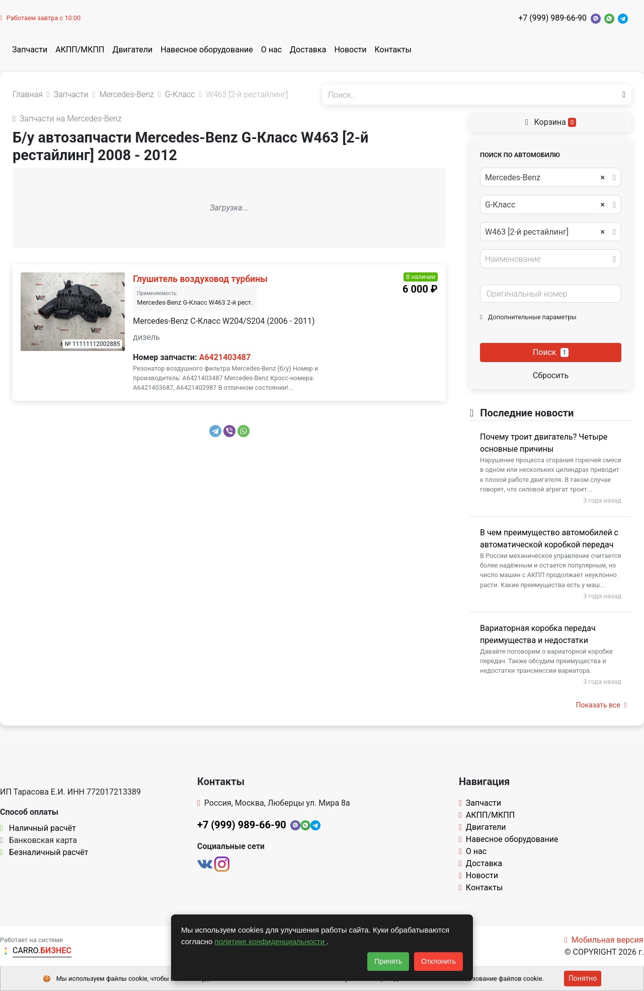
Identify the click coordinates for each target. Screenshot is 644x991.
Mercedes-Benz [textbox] (545, 178)
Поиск (551, 352)
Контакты (393, 49)
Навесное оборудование (206, 49)
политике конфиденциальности (271, 941)
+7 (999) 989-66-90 (552, 18)
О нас (271, 49)
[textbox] (548, 259)
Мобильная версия (604, 940)
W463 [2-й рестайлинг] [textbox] (545, 232)
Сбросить (551, 375)
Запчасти (29, 49)
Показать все (601, 705)
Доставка (308, 49)
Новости (350, 49)
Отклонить (438, 961)
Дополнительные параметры (528, 317)
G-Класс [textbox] (545, 205)
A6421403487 (225, 357)
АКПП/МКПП (79, 49)
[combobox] (550, 177)
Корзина (551, 122)
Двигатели (132, 49)
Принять (388, 961)
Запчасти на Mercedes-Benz (67, 118)
